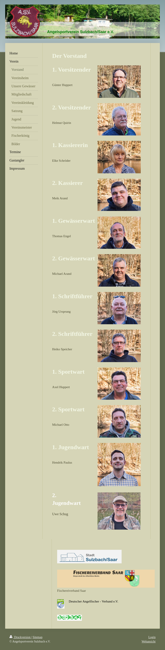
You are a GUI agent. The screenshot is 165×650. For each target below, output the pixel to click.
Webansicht (149, 641)
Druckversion (20, 637)
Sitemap (38, 637)
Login (152, 637)
